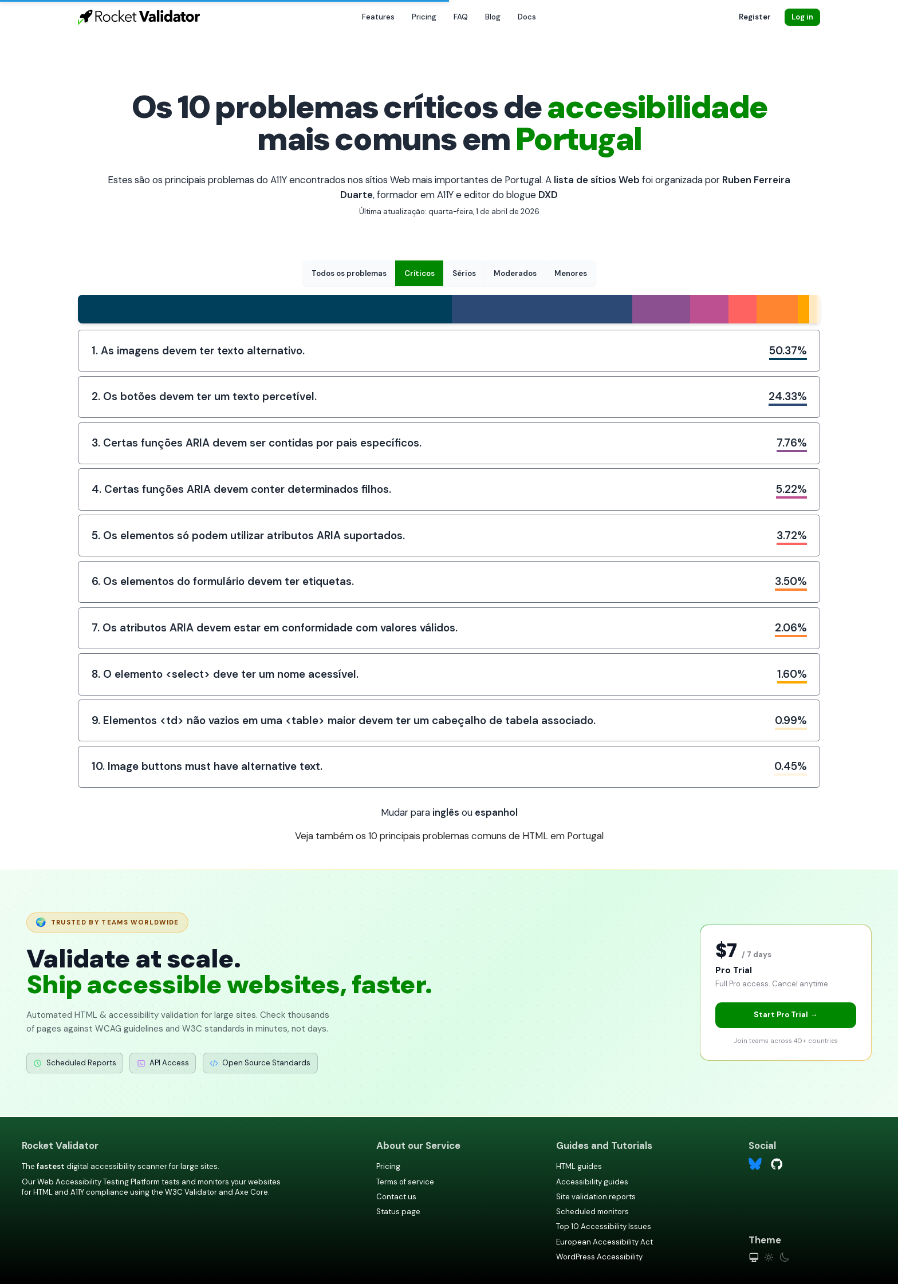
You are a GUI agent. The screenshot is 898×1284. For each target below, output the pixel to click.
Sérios (464, 273)
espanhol (496, 812)
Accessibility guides (592, 1182)
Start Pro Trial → (785, 1015)
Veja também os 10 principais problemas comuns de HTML (449, 835)
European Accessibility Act (604, 1242)
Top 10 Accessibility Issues (603, 1226)
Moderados (515, 273)
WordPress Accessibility (599, 1257)
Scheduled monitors (592, 1211)
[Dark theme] (784, 1257)
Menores (570, 273)
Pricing (424, 17)
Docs (527, 17)
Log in (802, 17)
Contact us (396, 1197)
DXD (548, 194)
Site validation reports (596, 1197)
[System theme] (754, 1257)
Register (755, 17)
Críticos (419, 273)
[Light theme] (768, 1257)
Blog (493, 17)
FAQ (461, 17)
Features (378, 17)
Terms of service (405, 1182)
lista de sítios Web (597, 179)
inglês (445, 812)
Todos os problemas (349, 273)
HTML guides (579, 1166)
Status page (398, 1211)
